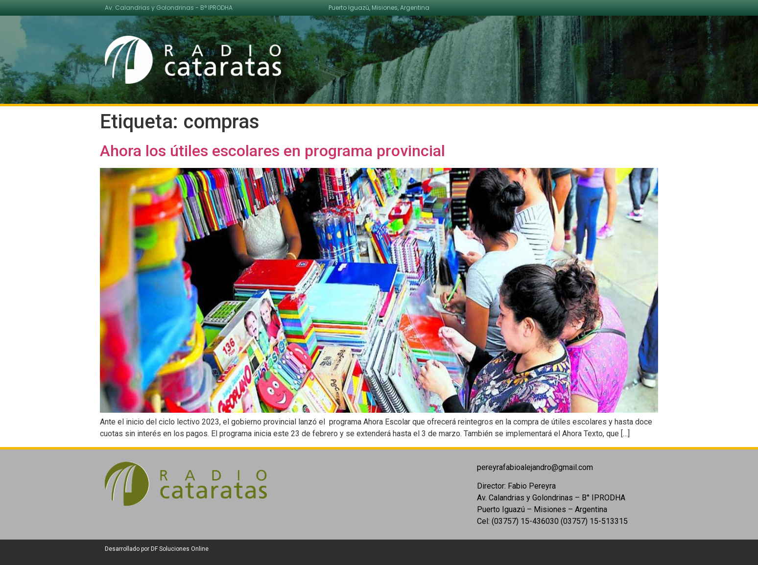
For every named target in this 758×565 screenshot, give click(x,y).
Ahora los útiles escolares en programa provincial (272, 150)
